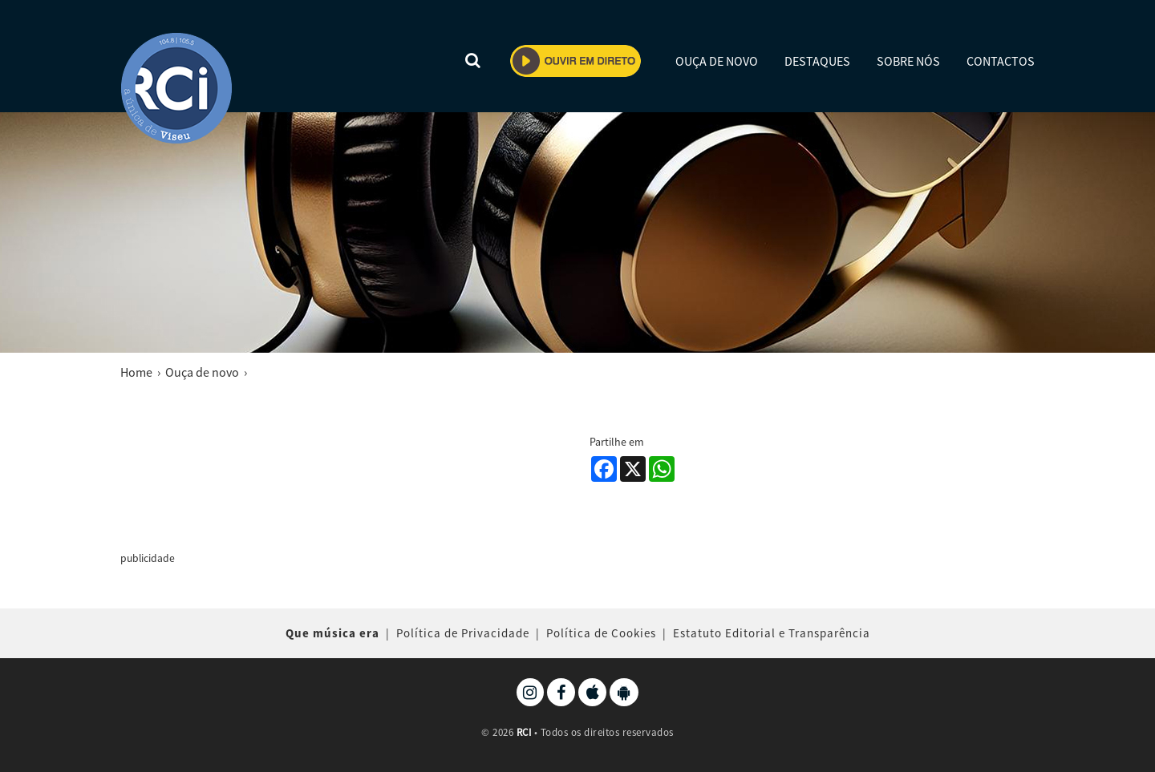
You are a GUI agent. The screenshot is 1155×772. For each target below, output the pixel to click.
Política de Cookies (601, 633)
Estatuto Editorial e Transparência (771, 633)
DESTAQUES (817, 61)
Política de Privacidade (462, 633)
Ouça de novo (202, 372)
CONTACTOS (1001, 61)
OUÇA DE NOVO (716, 61)
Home (136, 372)
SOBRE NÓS (908, 61)
